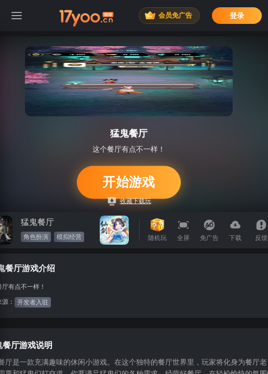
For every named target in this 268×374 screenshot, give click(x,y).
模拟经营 (69, 237)
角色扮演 (35, 237)
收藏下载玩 (129, 201)
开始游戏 (129, 182)
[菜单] (16, 15)
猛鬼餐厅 (37, 222)
